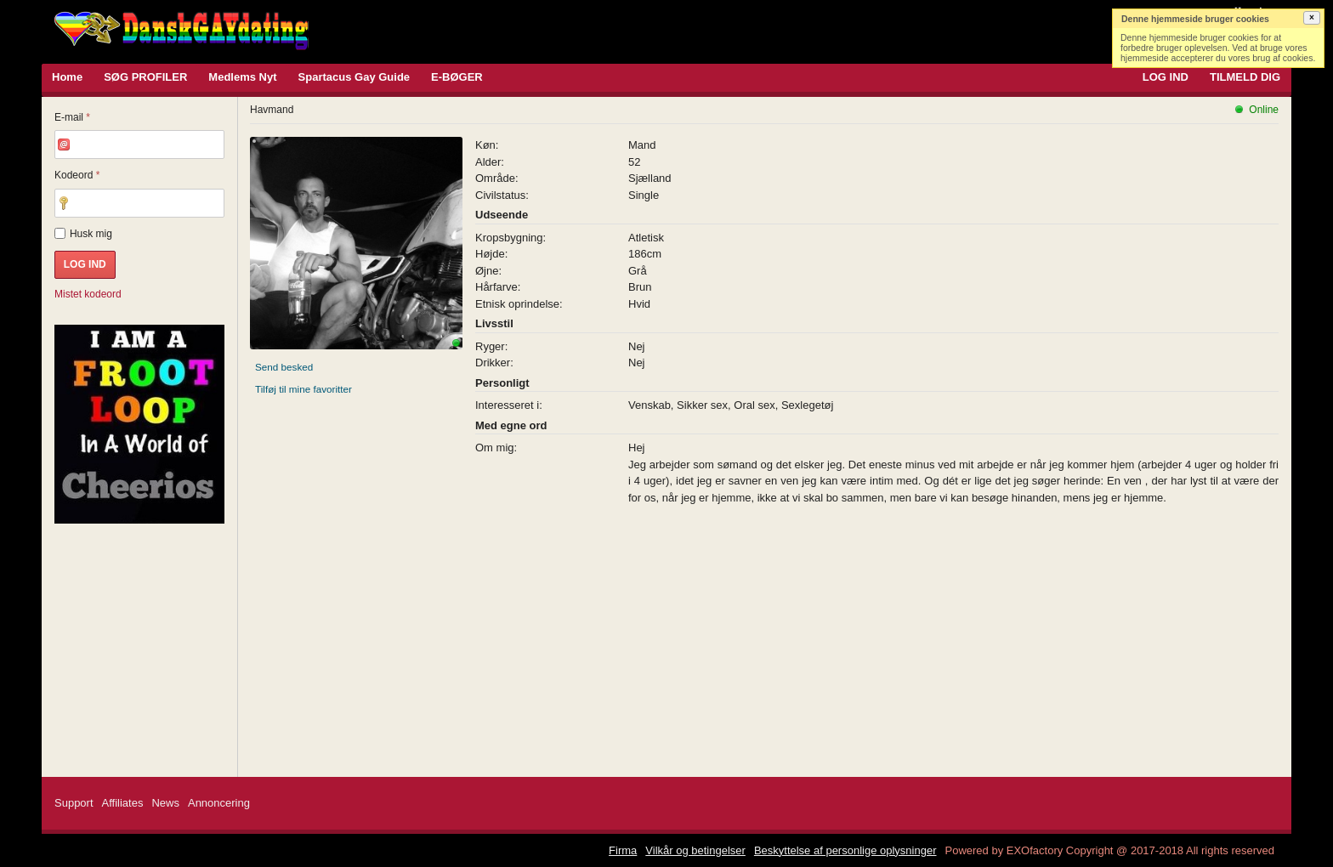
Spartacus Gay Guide (354, 77)
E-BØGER (457, 77)
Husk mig (83, 234)
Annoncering (219, 802)
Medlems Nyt (242, 77)
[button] (1311, 18)
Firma (623, 850)
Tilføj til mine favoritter (303, 388)
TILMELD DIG (1245, 77)
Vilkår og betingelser (695, 850)
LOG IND (1165, 77)
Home (67, 77)
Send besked (284, 366)
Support (74, 802)
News (165, 802)
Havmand (271, 110)
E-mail (72, 117)
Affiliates (123, 802)
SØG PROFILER (145, 77)
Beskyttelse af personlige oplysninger (845, 850)
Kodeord (76, 175)
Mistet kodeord (88, 294)
